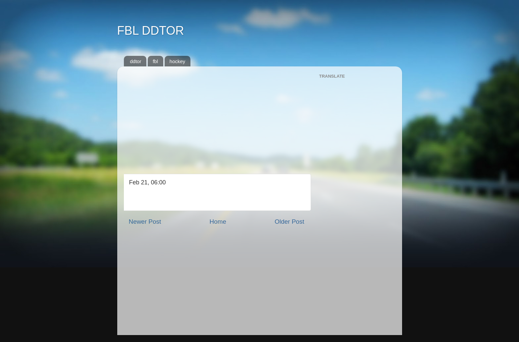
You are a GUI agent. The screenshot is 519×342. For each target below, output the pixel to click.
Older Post (289, 221)
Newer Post (145, 221)
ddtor (135, 61)
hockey (177, 61)
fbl (155, 61)
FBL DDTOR (150, 30)
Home (218, 221)
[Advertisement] (216, 117)
